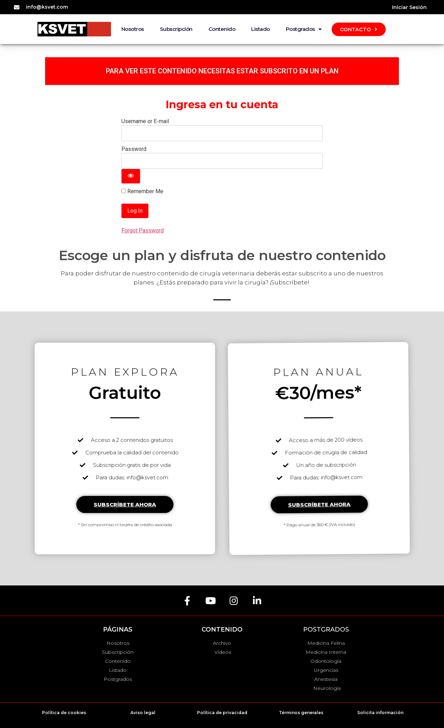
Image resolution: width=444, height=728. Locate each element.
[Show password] (130, 176)
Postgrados (304, 29)
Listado (260, 29)
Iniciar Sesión (409, 7)
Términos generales (301, 712)
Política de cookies (64, 712)
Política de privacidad (222, 712)
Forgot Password (142, 230)
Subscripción (176, 29)
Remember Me (142, 191)
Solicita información (380, 712)
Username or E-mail (145, 121)
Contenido (222, 29)
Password (133, 149)
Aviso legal (142, 712)
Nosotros (132, 29)
